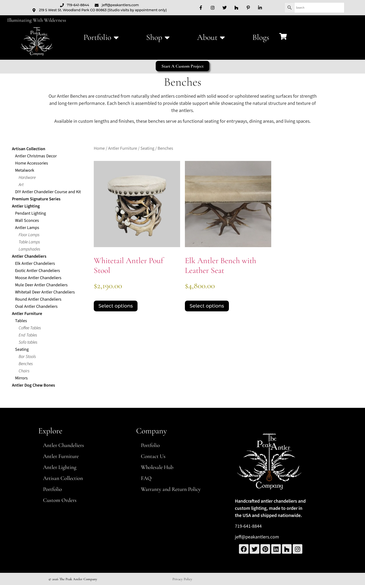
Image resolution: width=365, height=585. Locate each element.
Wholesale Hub (157, 467)
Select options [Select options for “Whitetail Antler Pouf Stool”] (116, 306)
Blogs (260, 37)
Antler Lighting (59, 467)
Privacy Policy (182, 579)
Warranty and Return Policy (171, 489)
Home (99, 148)
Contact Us (153, 456)
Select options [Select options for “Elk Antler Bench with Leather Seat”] (207, 306)
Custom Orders (60, 500)
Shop (158, 37)
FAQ (146, 478)
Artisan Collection (63, 478)
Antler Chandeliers (63, 445)
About (211, 37)
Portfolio (101, 37)
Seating (147, 148)
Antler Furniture (122, 148)
